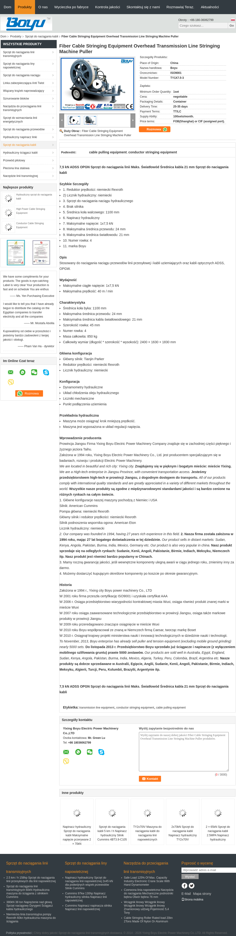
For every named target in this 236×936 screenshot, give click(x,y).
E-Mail (186, 894)
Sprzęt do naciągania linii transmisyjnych (18, 54)
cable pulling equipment (171, 707)
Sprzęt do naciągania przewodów (24, 129)
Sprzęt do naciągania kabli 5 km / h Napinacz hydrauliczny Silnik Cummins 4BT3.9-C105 (112, 833)
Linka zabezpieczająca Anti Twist (23, 83)
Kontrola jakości (107, 7)
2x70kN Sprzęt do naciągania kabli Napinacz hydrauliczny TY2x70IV (183, 833)
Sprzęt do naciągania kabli (41, 36)
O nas (43, 7)
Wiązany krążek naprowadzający (23, 90)
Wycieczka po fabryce (71, 7)
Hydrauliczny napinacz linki (20, 137)
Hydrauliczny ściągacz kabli (20, 152)
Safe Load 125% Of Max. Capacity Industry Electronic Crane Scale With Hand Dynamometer (147, 881)
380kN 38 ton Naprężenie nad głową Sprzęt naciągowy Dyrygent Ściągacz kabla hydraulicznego (29, 905)
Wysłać (190, 876)
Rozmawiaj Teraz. (180, 7)
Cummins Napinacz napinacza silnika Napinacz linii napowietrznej (88, 907)
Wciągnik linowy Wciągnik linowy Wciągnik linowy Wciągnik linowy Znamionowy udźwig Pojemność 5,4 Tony (146, 907)
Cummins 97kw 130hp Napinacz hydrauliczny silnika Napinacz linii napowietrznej (86, 897)
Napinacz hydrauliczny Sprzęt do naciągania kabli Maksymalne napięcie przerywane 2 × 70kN (77, 835)
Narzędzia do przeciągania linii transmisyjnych (22, 108)
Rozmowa (157, 129)
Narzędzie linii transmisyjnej (20, 176)
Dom (7, 7)
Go (231, 25)
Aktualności (210, 7)
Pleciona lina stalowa (16, 168)
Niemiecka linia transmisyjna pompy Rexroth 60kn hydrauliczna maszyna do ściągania (31, 918)
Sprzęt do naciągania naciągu (21, 75)
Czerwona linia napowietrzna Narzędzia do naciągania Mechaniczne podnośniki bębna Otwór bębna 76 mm (148, 893)
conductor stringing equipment (135, 707)
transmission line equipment (96, 707)
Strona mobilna (192, 899)
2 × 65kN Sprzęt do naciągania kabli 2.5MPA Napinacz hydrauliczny (218, 833)
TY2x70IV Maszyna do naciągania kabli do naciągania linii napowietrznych (147, 833)
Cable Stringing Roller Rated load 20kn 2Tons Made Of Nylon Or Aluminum (148, 919)
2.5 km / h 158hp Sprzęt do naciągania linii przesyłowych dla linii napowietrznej (31, 879)
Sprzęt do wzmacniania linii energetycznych (20, 119)
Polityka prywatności (19, 933)
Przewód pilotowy (14, 160)
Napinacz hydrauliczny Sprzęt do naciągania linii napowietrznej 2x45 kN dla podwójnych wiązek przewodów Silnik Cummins (89, 883)
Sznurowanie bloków (16, 98)
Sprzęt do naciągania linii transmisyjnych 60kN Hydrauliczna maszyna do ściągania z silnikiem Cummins (27, 892)
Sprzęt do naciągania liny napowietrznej (19, 65)
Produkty (25, 7)
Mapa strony (202, 894)
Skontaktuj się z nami (143, 7)
